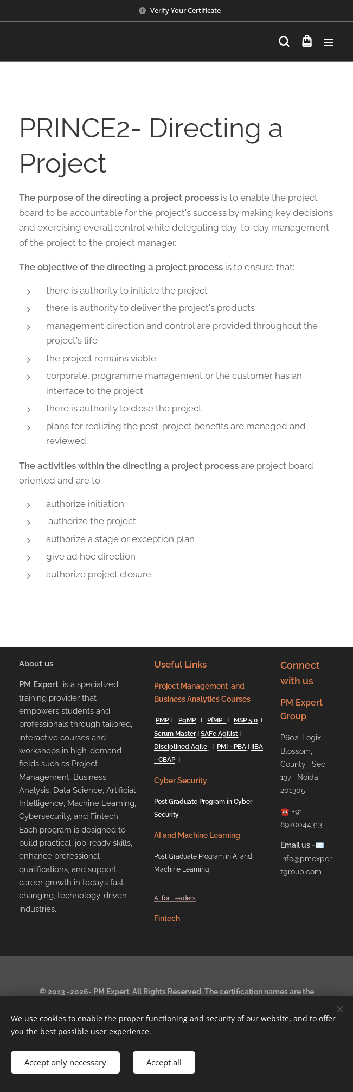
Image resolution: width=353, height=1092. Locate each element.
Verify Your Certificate (185, 10)
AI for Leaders (175, 897)
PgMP (187, 720)
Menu (328, 42)
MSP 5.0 (246, 720)
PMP (162, 720)
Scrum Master (175, 733)
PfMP (216, 720)
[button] (284, 41)
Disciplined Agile (180, 747)
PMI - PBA (231, 747)
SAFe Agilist (219, 733)
